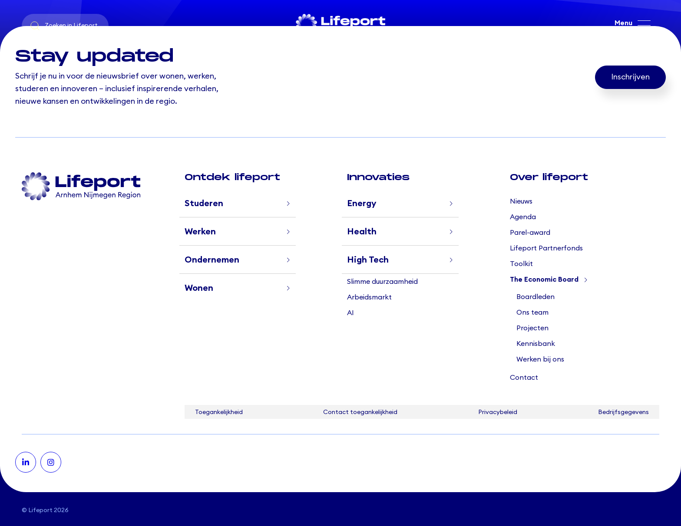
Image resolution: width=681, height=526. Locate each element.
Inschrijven (630, 77)
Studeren (204, 203)
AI (350, 312)
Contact (524, 377)
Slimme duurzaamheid (382, 281)
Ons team (532, 312)
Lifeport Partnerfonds (546, 248)
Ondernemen (212, 260)
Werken (200, 231)
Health (362, 231)
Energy (361, 203)
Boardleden (535, 296)
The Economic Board (544, 279)
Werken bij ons (540, 359)
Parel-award (530, 232)
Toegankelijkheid (219, 412)
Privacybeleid (497, 412)
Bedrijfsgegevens (623, 412)
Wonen (199, 288)
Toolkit (521, 263)
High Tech (368, 260)
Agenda (523, 217)
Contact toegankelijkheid (360, 412)
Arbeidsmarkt (369, 297)
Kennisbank (535, 343)
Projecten (532, 328)
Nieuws (521, 201)
